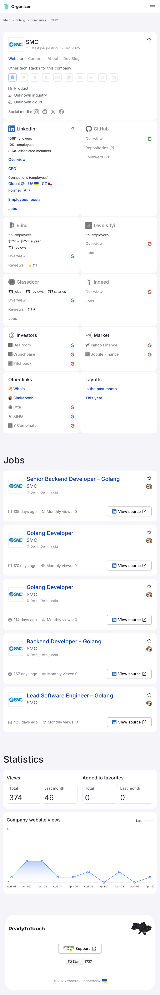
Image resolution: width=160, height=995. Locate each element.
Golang (20, 20)
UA (31, 183)
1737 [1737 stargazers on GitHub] (88, 962)
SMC (32, 486)
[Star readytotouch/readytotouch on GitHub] (73, 962)
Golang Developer (50, 533)
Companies (38, 20)
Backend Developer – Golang (64, 641)
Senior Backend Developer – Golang (73, 479)
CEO (12, 168)
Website (15, 58)
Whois (19, 389)
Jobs (12, 208)
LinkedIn (26, 129)
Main (6, 20)
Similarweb (23, 398)
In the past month (101, 389)
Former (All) (19, 190)
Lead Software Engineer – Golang (70, 695)
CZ (44, 183)
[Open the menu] (152, 6)
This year (93, 398)
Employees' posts (24, 199)
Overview (17, 159)
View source (129, 511)
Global (14, 183)
